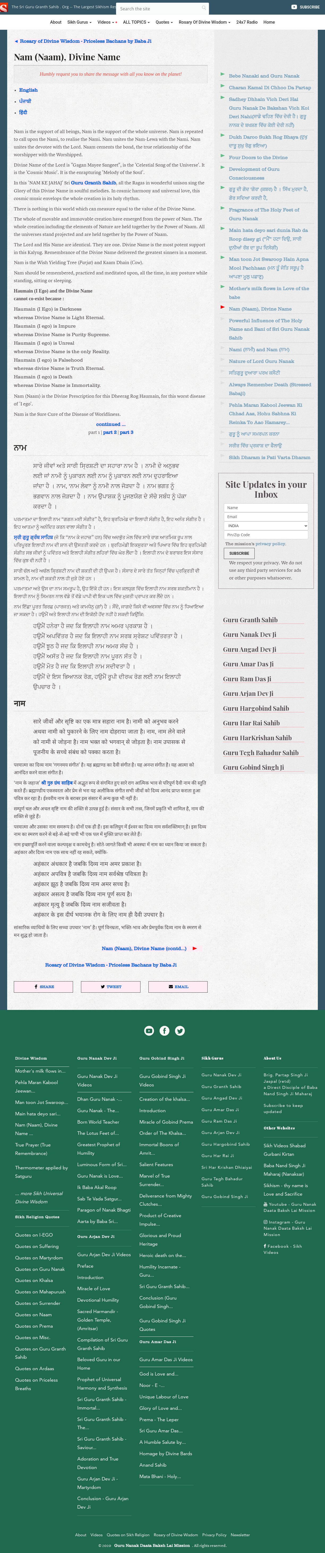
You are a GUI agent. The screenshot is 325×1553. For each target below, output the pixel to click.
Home (269, 22)
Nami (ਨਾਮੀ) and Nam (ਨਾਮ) (259, 350)
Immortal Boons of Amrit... (159, 1148)
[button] (43, 987)
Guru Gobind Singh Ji (162, 1058)
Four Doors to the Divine (258, 157)
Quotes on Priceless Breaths (36, 1384)
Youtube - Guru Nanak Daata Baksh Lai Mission (290, 1207)
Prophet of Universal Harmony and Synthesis (102, 1383)
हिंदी (23, 113)
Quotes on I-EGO (34, 1235)
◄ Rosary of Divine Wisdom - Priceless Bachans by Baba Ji (82, 41)
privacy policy (270, 543)
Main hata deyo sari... (38, 1114)
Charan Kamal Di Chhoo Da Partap (270, 88)
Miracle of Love (93, 1288)
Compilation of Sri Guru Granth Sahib (102, 1344)
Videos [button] (107, 22)
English (28, 90)
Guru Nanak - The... (98, 1110)
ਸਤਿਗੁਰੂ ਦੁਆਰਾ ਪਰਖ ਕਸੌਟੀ (254, 373)
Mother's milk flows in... (40, 1071)
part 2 (110, 432)
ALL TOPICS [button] (136, 22)
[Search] (162, 9)
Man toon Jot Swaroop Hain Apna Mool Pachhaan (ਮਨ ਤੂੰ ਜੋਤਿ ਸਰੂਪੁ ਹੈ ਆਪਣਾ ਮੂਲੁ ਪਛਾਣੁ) (269, 268)
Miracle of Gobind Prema (166, 1122)
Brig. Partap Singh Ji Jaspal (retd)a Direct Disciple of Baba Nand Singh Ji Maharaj (291, 1084)
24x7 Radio (247, 22)
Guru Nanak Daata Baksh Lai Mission (152, 1545)
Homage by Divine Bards (165, 1453)
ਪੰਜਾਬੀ (25, 101)
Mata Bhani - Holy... (160, 1476)
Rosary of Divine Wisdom (176, 1534)
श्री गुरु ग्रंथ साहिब (56, 783)
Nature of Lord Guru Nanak (261, 361)
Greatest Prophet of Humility (98, 1148)
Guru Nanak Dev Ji (97, 1058)
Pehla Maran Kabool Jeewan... (36, 1086)
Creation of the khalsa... (164, 1099)
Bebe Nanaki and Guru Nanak (264, 76)
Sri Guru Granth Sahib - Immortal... (101, 1403)
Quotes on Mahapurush (40, 1292)
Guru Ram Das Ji (219, 1121)
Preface (85, 1266)
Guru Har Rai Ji (218, 1155)
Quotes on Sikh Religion (128, 1534)
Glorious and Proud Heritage (160, 1239)
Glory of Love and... (160, 1408)
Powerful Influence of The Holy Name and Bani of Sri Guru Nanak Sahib (269, 329)
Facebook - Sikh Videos (283, 1249)
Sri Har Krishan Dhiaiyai (227, 1167)
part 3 (126, 432)
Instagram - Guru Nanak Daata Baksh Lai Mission (288, 1228)
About (56, 22)
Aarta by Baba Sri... (97, 1221)
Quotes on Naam (33, 1314)
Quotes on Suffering (37, 1246)
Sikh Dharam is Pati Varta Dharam (269, 457)
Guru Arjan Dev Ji (96, 1237)
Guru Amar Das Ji (157, 1342)
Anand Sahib (152, 1465)
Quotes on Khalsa (34, 1280)
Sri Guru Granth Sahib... (164, 1286)
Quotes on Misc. (32, 1337)
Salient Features (156, 1164)
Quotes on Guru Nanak (40, 1269)
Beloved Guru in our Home (98, 1363)
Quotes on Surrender (37, 1303)
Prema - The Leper (159, 1419)
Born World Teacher (98, 1122)
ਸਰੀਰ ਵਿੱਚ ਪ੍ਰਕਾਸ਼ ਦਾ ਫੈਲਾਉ (255, 446)
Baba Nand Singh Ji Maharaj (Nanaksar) (284, 1169)
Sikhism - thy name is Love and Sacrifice (286, 1189)
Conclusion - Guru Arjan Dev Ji (103, 1502)
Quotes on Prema (34, 1326)
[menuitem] (266, 618)
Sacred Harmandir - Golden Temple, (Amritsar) (97, 1319)
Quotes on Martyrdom (39, 1258)
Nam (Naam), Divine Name (260, 309)
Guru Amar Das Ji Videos (166, 1359)
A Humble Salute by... (162, 1442)
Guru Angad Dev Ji (222, 1098)
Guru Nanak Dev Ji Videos (97, 1080)
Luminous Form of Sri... (102, 1164)
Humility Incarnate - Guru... (160, 1271)
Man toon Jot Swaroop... (41, 1102)
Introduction (90, 1277)
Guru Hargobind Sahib (226, 1144)
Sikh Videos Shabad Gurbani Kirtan (285, 1149)
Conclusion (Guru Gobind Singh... (158, 1302)
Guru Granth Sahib (93, 183)
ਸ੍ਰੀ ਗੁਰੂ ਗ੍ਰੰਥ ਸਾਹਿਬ (33, 537)
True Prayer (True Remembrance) (33, 1149)
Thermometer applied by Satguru (41, 1172)
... (38, 1197)
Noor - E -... (152, 1385)
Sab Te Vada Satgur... (99, 1199)
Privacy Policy (214, 1534)
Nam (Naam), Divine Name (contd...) (150, 948)
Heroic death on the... (162, 1255)
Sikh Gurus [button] (79, 22)
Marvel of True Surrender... (154, 1180)
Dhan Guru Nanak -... (99, 1099)
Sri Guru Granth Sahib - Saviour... (101, 1443)
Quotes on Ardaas (34, 1368)
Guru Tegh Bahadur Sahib (222, 1182)
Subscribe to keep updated (283, 1108)
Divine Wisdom (31, 1058)
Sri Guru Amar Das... (161, 1431)
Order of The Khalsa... (162, 1133)
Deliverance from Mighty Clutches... (165, 1200)
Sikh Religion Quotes (37, 1217)
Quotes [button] (164, 22)
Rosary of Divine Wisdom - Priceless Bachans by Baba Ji (111, 965)
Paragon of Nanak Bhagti (104, 1210)
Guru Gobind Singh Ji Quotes (162, 1325)
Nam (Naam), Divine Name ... (36, 1129)
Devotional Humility (98, 1300)
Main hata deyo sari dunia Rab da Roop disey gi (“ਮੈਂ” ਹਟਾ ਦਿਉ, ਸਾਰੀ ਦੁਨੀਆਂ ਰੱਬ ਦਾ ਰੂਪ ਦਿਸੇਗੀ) (268, 239)
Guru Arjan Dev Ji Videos (104, 1254)
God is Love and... (158, 1374)
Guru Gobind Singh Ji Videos (162, 1080)
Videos (96, 1534)
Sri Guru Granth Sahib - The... (101, 1423)
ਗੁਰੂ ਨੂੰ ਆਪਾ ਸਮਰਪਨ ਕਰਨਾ (254, 434)
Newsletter (240, 1534)
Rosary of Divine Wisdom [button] (204, 22)
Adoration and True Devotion (97, 1463)
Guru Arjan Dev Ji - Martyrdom (97, 1483)
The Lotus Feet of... (98, 1133)
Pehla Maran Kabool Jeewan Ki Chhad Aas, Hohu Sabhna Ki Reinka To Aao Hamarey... (265, 414)
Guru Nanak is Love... (100, 1176)
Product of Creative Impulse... (160, 1219)
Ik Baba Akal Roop (97, 1187)
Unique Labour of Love (164, 1397)
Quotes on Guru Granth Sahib (40, 1353)
